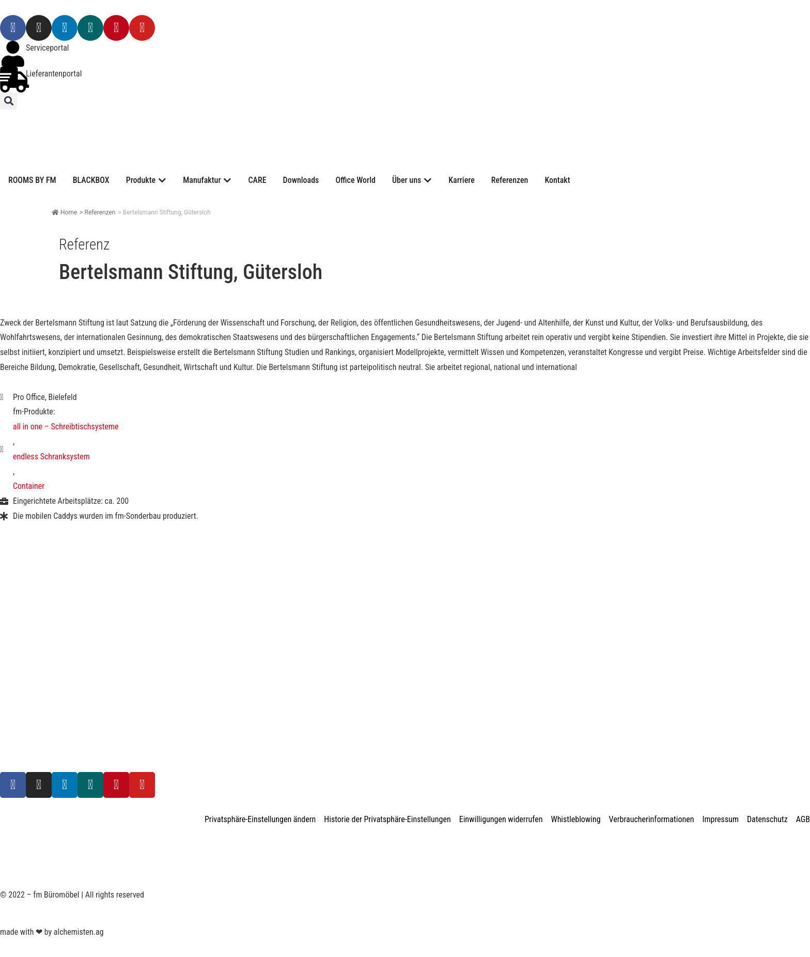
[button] (8, 101)
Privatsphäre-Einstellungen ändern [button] (260, 819)
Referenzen (100, 212)
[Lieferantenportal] (13, 79)
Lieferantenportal (54, 74)
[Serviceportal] (13, 54)
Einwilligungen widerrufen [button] (501, 819)
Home (64, 212)
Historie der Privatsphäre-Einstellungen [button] (387, 819)
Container (28, 486)
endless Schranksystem (51, 456)
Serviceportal (47, 48)
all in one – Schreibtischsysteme (66, 426)
